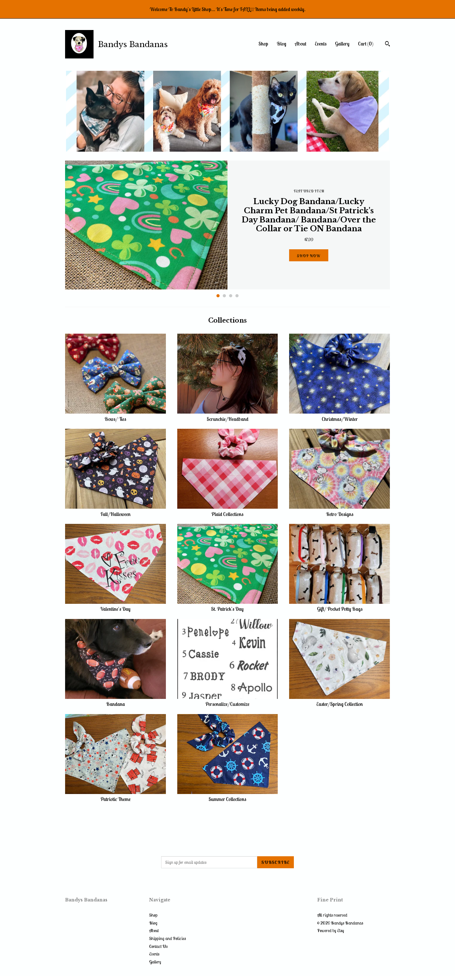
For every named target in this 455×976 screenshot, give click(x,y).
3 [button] (230, 295)
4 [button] (237, 295)
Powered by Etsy (330, 930)
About (300, 43)
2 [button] (224, 295)
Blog (281, 43)
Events (320, 43)
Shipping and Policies (167, 938)
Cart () (365, 43)
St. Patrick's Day (227, 605)
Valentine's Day (115, 605)
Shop (263, 43)
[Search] (387, 44)
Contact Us (158, 946)
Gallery (342, 43)
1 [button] (218, 295)
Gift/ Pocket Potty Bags (339, 605)
